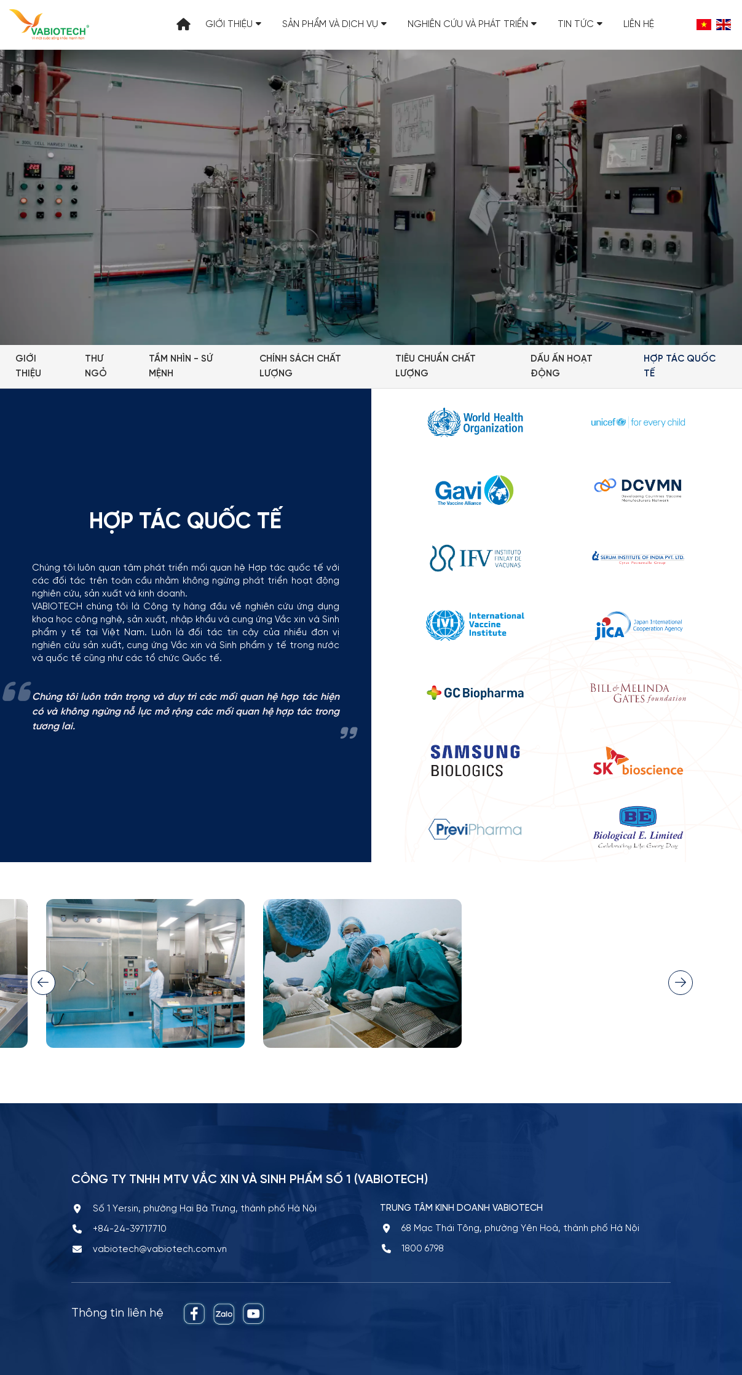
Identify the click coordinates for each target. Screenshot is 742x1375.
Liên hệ (638, 25)
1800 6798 (422, 1249)
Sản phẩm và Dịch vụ (334, 24)
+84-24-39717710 (130, 1229)
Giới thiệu (233, 24)
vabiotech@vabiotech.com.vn (160, 1249)
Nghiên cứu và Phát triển (472, 24)
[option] (362, 982)
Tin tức (580, 24)
